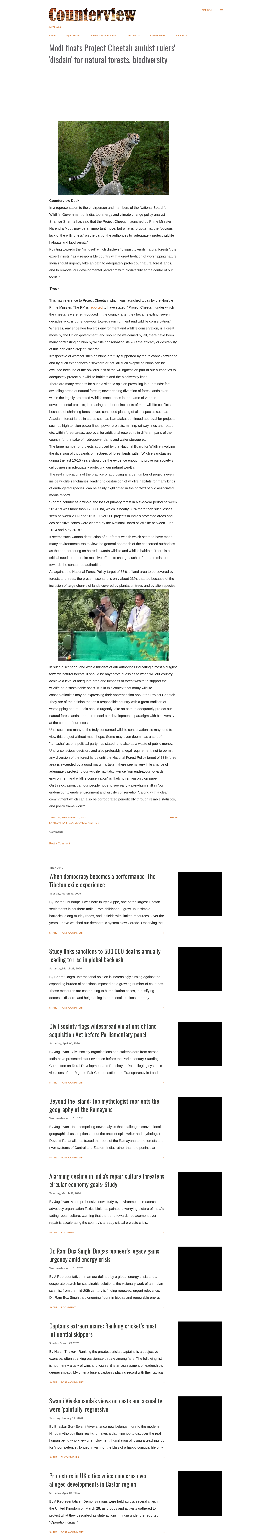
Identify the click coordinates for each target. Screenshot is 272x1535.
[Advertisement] (136, 93)
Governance (77, 822)
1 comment (68, 1232)
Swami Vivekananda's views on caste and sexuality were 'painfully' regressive (105, 1404)
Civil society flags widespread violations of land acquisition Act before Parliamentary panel (103, 1030)
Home (52, 35)
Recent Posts (157, 35)
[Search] (207, 10)
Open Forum (73, 35)
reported (96, 307)
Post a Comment (59, 843)
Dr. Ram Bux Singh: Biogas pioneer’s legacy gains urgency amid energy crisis (104, 1255)
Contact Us (133, 35)
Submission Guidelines (103, 35)
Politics (93, 822)
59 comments (70, 1457)
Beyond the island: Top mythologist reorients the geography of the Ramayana (104, 1105)
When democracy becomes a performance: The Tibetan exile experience (102, 880)
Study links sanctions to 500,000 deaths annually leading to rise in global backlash (105, 955)
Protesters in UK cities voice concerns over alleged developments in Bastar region (98, 1479)
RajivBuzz (181, 35)
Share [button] (174, 817)
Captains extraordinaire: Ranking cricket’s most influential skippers (102, 1330)
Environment (58, 822)
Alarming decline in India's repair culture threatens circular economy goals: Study (106, 1180)
